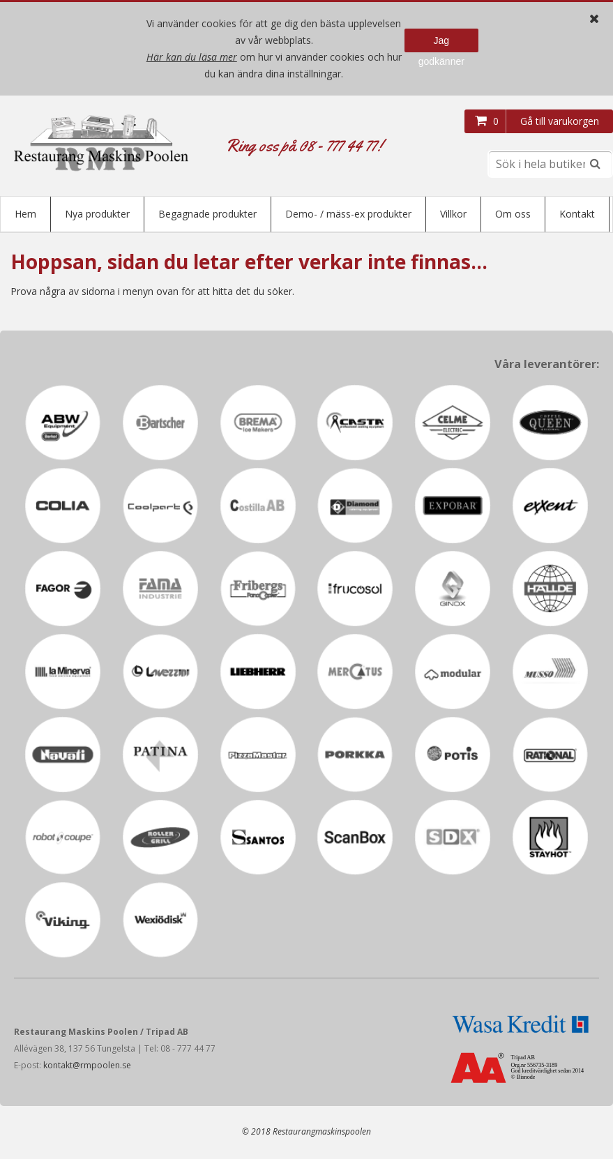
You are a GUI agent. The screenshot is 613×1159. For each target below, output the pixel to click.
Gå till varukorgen (559, 121)
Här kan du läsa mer (191, 56)
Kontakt (577, 213)
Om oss (513, 213)
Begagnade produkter (207, 213)
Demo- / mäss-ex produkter (348, 213)
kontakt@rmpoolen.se (87, 1067)
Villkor (453, 213)
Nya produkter (97, 213)
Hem (25, 213)
